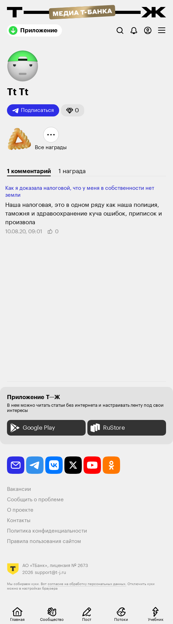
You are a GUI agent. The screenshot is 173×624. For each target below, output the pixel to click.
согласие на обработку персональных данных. (87, 584)
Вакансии (19, 489)
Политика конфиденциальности (47, 531)
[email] (15, 465)
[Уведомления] (133, 30)
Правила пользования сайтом (44, 541)
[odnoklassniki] (111, 465)
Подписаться (33, 110)
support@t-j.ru (50, 572)
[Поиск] (120, 30)
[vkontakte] (54, 465)
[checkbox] (161, 30)
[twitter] (73, 465)
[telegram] (35, 465)
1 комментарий (29, 171)
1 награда (72, 171)
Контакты (19, 520)
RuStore (107, 428)
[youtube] (92, 465)
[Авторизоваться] (147, 30)
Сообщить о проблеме (35, 499)
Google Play (32, 428)
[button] (72, 110)
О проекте (20, 510)
